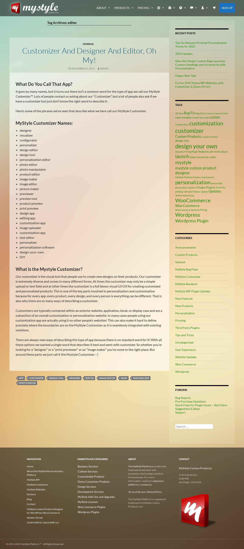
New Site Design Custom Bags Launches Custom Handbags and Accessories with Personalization (200, 64)
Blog (29, 499)
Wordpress (182, 371)
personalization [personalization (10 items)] (193, 182)
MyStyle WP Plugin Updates (192, 291)
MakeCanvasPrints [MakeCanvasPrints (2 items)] (199, 157)
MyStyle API (33, 479)
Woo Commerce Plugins (90, 505)
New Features (184, 298)
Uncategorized (184, 342)
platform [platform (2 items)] (192, 187)
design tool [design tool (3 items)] (182, 140)
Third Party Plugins (187, 327)
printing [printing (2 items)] (179, 191)
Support (180, 412)
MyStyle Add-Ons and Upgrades (94, 495)
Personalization (185, 313)
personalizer (141, 378)
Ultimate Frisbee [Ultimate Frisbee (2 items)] (192, 191)
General (88, 43)
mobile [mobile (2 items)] (212, 157)
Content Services (86, 471)
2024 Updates (184, 53)
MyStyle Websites (36, 489)
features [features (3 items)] (204, 151)
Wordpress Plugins (87, 510)
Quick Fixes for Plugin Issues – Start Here (201, 405)
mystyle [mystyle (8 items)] (183, 162)
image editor (107, 378)
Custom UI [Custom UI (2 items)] (206, 137)
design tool (56, 378)
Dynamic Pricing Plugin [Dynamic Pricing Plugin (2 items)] (186, 151)
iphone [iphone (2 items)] (224, 151)
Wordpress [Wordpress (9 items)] (187, 215)
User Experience (185, 349)
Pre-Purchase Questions (190, 401)
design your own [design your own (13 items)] (196, 146)
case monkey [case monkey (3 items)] (183, 117)
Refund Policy (154, 491)
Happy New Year (185, 75)
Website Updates (186, 357)
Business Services (86, 466)
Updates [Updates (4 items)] (215, 191)
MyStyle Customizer (188, 276)
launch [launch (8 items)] (182, 156)
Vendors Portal (35, 517)
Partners (31, 494)
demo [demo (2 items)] (215, 137)
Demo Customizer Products (92, 480)
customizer (36, 378)
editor (90, 378)
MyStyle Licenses (86, 500)
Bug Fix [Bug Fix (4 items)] (189, 113)
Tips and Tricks (184, 335)
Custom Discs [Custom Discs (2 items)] (182, 124)
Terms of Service (136, 491)
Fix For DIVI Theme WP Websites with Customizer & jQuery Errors (199, 84)
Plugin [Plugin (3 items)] (201, 187)
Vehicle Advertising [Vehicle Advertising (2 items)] (184, 195)
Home (30, 466)
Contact (31, 504)
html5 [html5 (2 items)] (217, 151)
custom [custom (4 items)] (214, 117)
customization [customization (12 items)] (206, 123)
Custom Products (186, 254)
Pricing (143, 8)
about (101, 8)
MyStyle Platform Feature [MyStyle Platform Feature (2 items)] (188, 177)
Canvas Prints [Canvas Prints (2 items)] (221, 113)
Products (122, 8)
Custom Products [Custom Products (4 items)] (188, 137)
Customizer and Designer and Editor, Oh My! (89, 55)
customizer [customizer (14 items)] (189, 130)
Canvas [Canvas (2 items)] (209, 113)
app (21, 378)
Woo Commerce (185, 364)
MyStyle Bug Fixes (186, 269)
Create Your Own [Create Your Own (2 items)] (200, 117)
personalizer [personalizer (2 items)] (181, 187)
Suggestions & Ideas (187, 408)
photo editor (27, 383)
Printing (180, 320)
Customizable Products (89, 476)
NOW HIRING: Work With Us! (43, 522)
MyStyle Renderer (186, 284)
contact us (146, 484)
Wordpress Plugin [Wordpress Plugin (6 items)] (192, 220)
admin (104, 68)
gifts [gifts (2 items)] (212, 151)
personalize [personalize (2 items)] (217, 183)
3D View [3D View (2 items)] (179, 113)
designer (74, 378)
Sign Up (227, 8)
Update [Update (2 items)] (204, 191)
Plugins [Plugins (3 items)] (210, 187)
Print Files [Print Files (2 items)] (221, 187)
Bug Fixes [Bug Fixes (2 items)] (200, 113)
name (124, 378)
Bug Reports (183, 397)
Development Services (89, 490)
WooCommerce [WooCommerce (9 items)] (193, 200)
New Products (184, 306)
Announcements (185, 247)
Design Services (85, 485)
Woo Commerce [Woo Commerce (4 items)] (187, 206)
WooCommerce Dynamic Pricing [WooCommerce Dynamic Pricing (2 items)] (191, 210)
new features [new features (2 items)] (207, 177)
